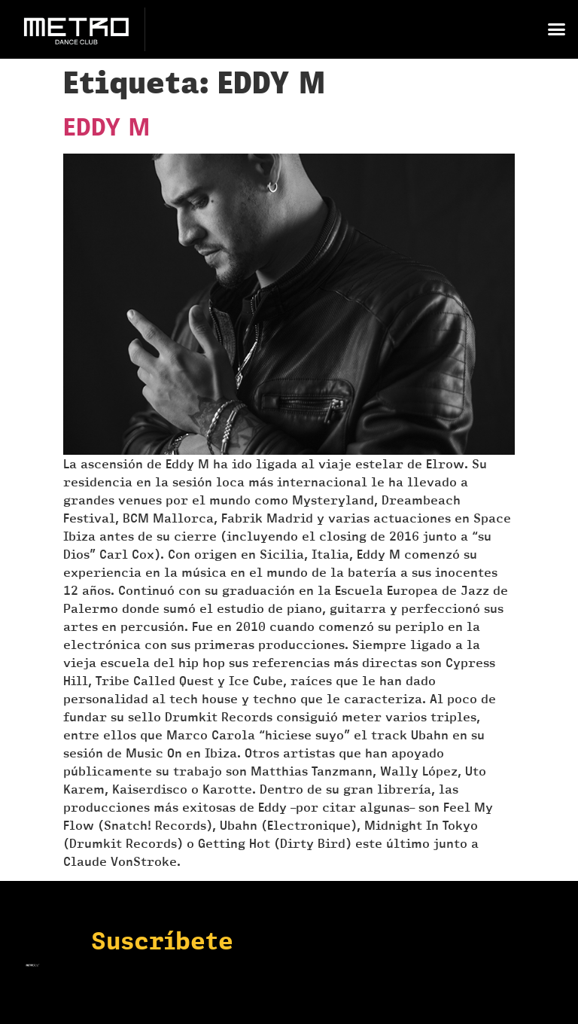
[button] (556, 29)
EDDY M (107, 126)
